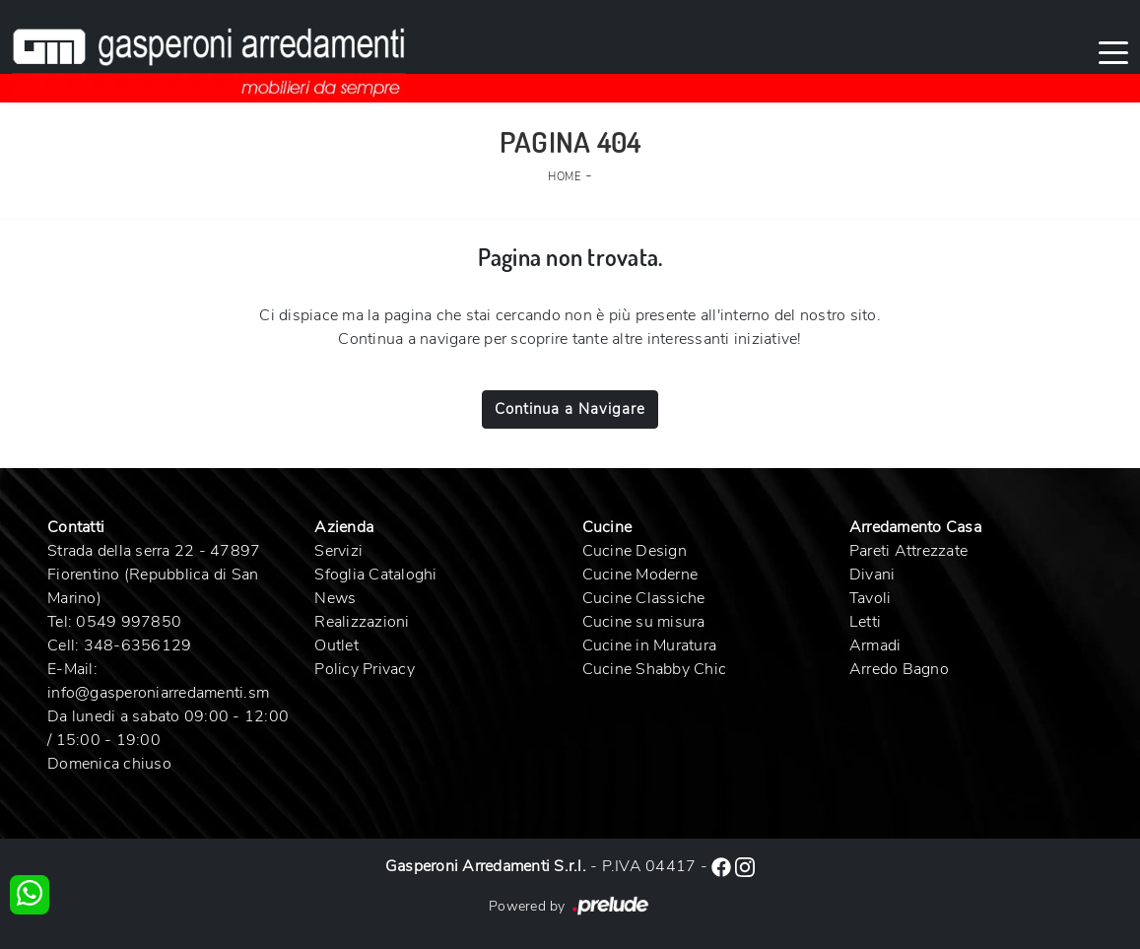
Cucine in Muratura (649, 645)
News (335, 598)
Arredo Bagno (899, 669)
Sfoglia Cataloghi (375, 574)
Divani (872, 574)
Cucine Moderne (640, 574)
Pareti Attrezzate (908, 551)
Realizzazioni (361, 622)
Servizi (338, 551)
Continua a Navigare (570, 409)
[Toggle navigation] (1113, 51)
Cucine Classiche (643, 598)
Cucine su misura (643, 622)
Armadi (875, 645)
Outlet (336, 645)
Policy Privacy (364, 669)
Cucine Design (634, 551)
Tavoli (870, 598)
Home (564, 176)
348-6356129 (138, 645)
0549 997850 (128, 622)
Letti (865, 622)
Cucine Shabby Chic (654, 669)
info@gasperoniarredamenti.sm (158, 693)
